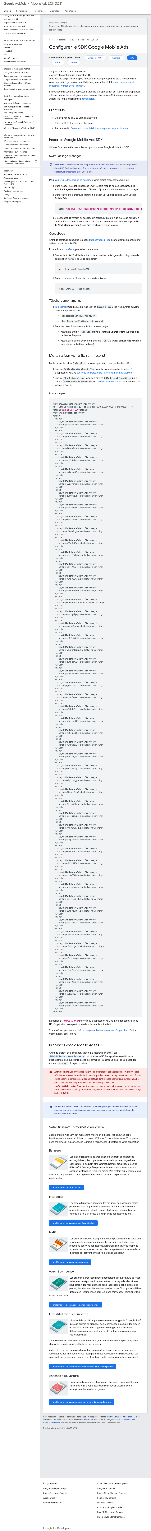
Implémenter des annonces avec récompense (76, 1304)
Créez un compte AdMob (83, 128)
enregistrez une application (114, 128)
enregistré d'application (116, 1030)
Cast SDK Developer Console (110, 1512)
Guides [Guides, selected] (7, 10)
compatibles (88, 98)
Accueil (52, 40)
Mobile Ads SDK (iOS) (46, 4)
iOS (132, 57)
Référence (21, 10)
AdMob (15, 4)
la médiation (102, 168)
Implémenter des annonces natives (70, 1262)
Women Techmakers (53, 1503)
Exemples (54, 10)
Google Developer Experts (55, 1493)
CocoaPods (68, 249)
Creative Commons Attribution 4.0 (120, 1417)
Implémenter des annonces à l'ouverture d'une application (82, 1402)
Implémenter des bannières (66, 1187)
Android (95, 57)
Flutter (74, 62)
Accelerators (49, 1498)
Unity (57, 62)
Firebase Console (105, 1503)
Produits (62, 40)
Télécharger (38, 10)
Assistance (70, 10)
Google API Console (106, 1488)
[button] (19, 47)
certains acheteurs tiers (109, 381)
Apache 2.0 (88, 1420)
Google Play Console (106, 1498)
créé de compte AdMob (89, 1030)
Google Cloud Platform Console (111, 1493)
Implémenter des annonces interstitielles (73, 1223)
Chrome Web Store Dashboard (111, 1517)
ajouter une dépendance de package (73, 180)
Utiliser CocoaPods (100, 239)
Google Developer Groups (55, 1488)
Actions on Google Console (109, 1507)
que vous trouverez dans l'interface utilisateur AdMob (104, 372)
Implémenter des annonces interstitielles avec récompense (83, 1366)
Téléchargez (61, 306)
